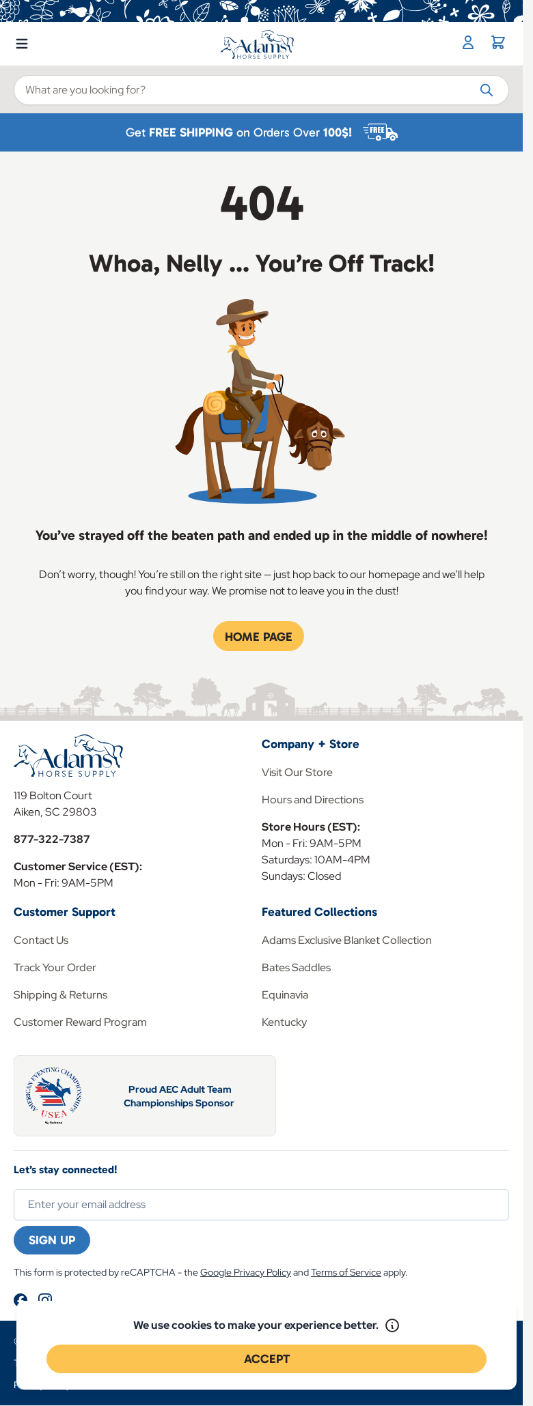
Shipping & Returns (60, 995)
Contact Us (41, 940)
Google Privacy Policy (245, 1272)
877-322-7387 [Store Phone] (52, 839)
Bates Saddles (296, 967)
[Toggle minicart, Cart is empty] (498, 42)
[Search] (486, 89)
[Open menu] (22, 41)
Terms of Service (346, 1272)
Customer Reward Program (80, 1022)
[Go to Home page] (257, 44)
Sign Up (52, 1240)
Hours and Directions (313, 799)
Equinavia (285, 995)
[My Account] (468, 42)
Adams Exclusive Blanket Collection (347, 940)
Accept (267, 1358)
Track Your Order (55, 967)
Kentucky (284, 1022)
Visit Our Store (297, 772)
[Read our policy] (392, 1325)
